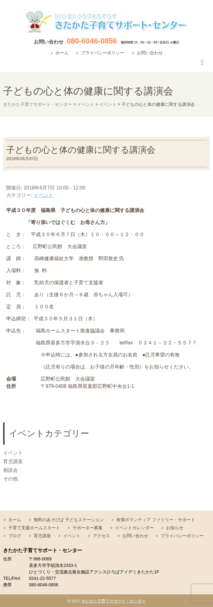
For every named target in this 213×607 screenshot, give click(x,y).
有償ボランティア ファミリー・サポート (155, 519)
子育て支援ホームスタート (34, 527)
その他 (10, 478)
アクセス (101, 535)
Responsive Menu (202, 62)
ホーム (61, 52)
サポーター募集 (87, 527)
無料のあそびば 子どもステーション (69, 519)
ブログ (14, 535)
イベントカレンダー (134, 527)
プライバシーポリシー (102, 52)
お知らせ (174, 527)
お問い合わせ (150, 52)
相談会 (10, 470)
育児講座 (13, 461)
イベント (43, 195)
